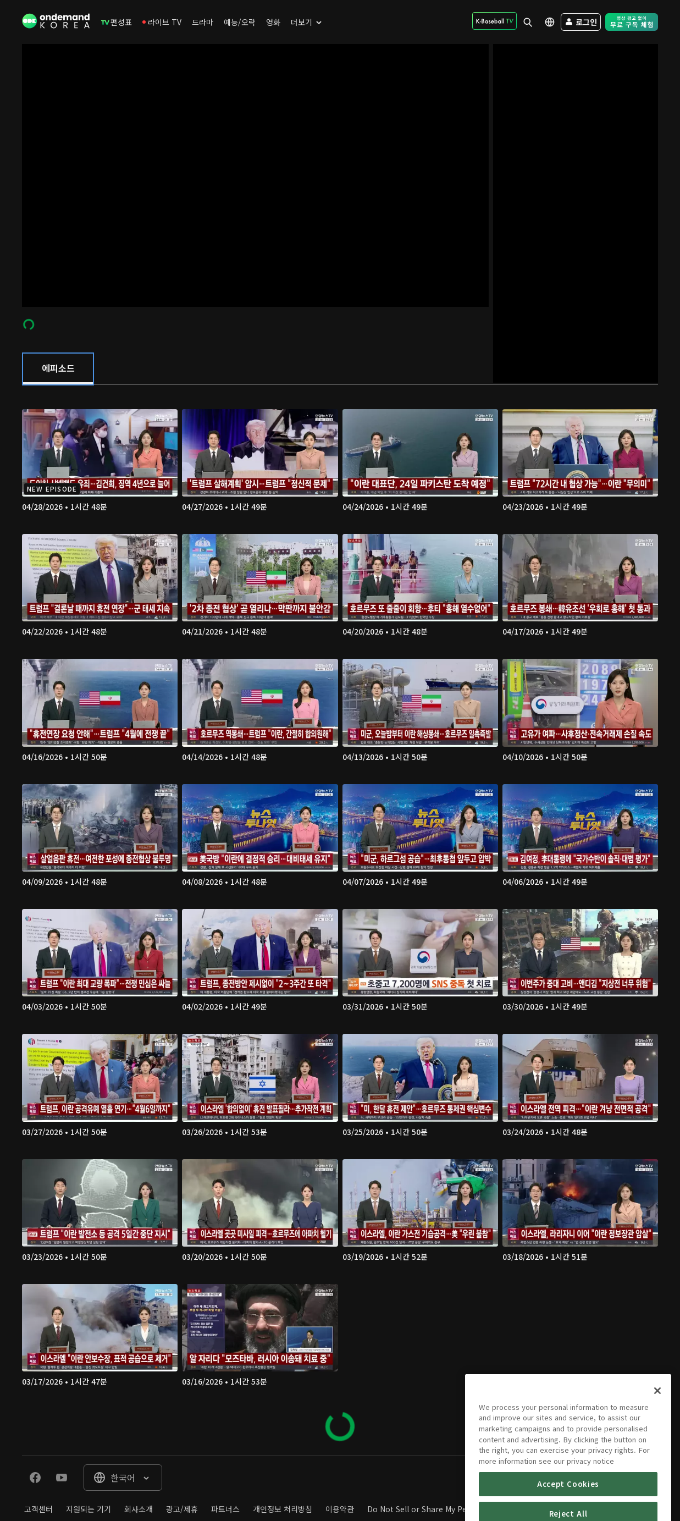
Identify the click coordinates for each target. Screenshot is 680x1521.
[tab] (58, 369)
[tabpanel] (340, 920)
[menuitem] (116, 22)
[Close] (657, 1445)
